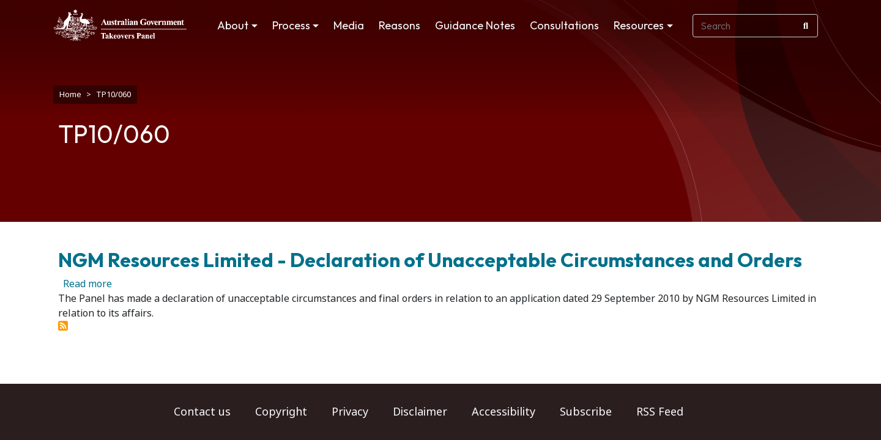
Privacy (350, 412)
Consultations (564, 25)
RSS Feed (659, 412)
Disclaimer (420, 412)
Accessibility (503, 412)
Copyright (281, 412)
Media (348, 25)
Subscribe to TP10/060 (63, 319)
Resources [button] (639, 25)
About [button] (232, 25)
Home (70, 94)
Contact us (202, 412)
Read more (87, 278)
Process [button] (291, 25)
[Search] (806, 26)
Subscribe (586, 412)
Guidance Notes (475, 25)
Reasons (399, 25)
